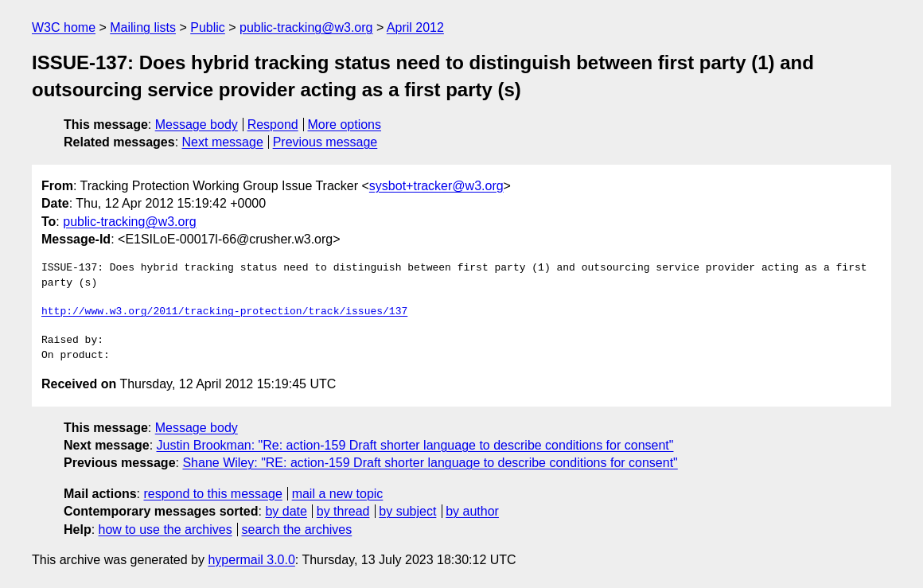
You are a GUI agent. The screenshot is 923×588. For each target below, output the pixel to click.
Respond (272, 124)
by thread (343, 511)
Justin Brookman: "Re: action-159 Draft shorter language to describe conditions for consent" (415, 445)
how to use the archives (165, 529)
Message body (196, 124)
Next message (222, 142)
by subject (407, 511)
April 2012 (415, 27)
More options (345, 124)
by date (285, 511)
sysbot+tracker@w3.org (436, 186)
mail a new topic (338, 493)
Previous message (325, 142)
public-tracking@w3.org (306, 27)
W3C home (63, 27)
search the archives (297, 529)
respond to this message (212, 493)
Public (207, 27)
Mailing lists (143, 27)
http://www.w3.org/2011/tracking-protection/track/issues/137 (224, 312)
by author (472, 511)
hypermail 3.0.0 (251, 560)
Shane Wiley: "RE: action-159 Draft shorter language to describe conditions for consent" (429, 462)
